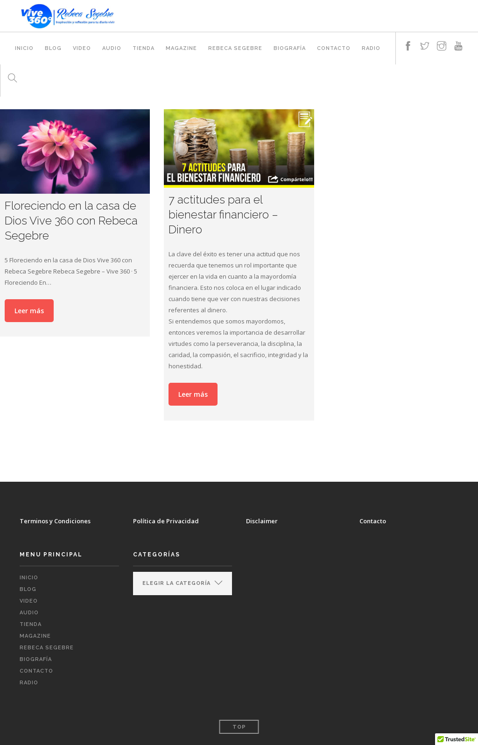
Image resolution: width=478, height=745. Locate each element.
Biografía (290, 48)
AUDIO (111, 48)
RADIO (371, 48)
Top (239, 727)
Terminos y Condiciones (55, 521)
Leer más (29, 310)
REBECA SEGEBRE (235, 48)
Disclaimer (262, 521)
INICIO (24, 48)
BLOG (53, 48)
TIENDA (144, 48)
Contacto (372, 521)
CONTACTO (334, 48)
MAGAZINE (181, 48)
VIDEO (82, 48)
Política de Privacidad (166, 521)
